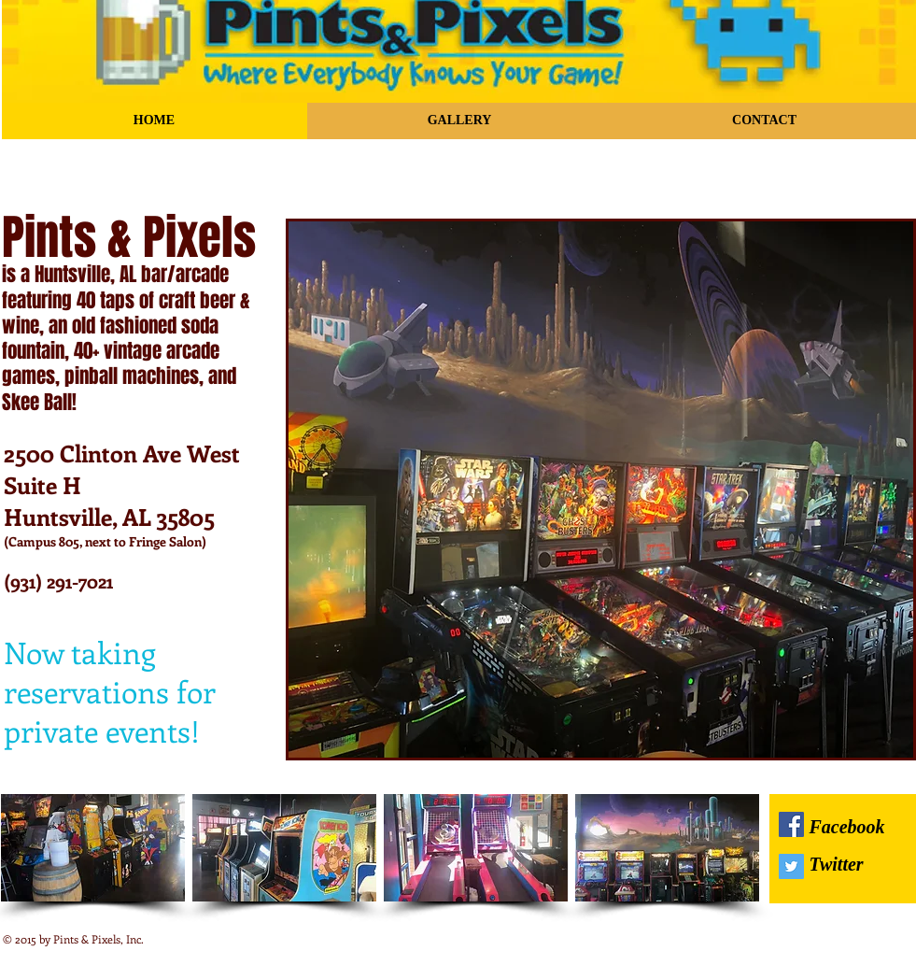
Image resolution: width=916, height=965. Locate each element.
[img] (93, 847)
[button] (601, 489)
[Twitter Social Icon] (791, 866)
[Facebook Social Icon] (791, 824)
